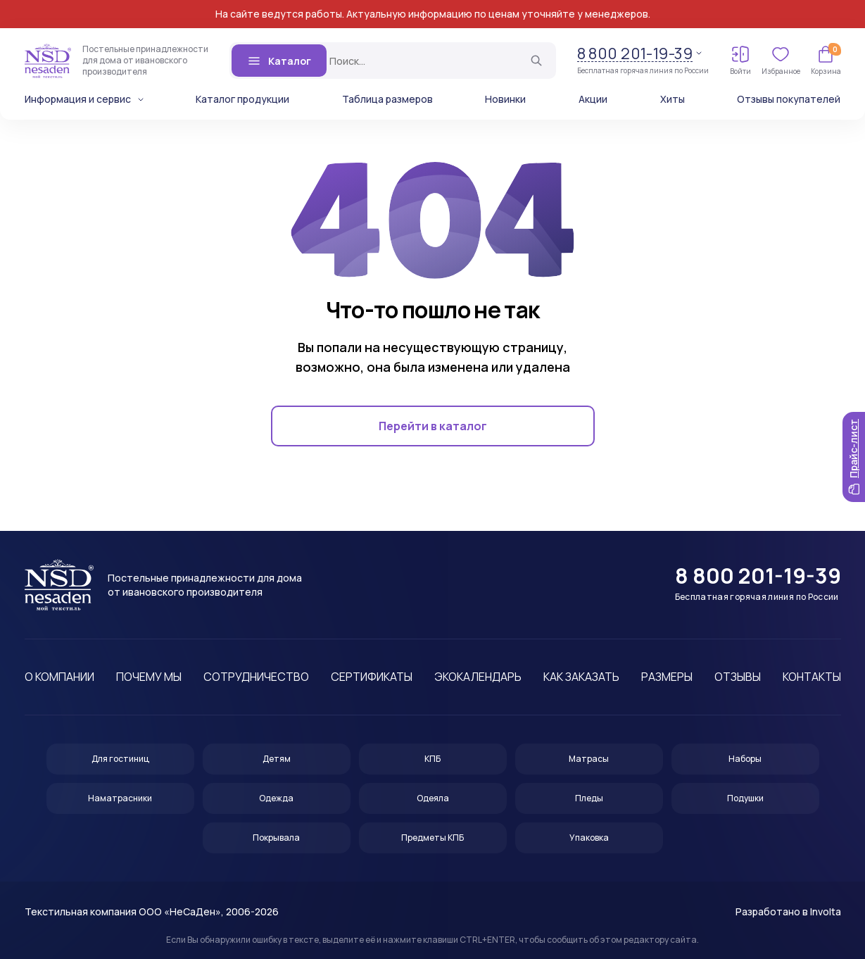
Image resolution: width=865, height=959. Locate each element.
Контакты (812, 676)
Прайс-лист (853, 457)
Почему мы (149, 676)
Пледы (589, 798)
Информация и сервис (78, 99)
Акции (593, 99)
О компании (59, 676)
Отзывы (737, 676)
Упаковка (589, 838)
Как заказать (581, 676)
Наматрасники (120, 798)
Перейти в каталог (433, 426)
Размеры (667, 676)
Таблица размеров (387, 99)
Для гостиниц (120, 759)
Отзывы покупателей (788, 99)
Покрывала (276, 838)
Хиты (672, 99)
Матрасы (589, 759)
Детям (277, 759)
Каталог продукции (242, 99)
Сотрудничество (256, 676)
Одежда (276, 798)
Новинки (505, 99)
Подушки (745, 798)
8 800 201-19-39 (635, 54)
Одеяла (433, 798)
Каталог (279, 61)
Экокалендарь (478, 676)
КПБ (432, 759)
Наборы (745, 759)
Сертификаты (371, 676)
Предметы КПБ (432, 838)
